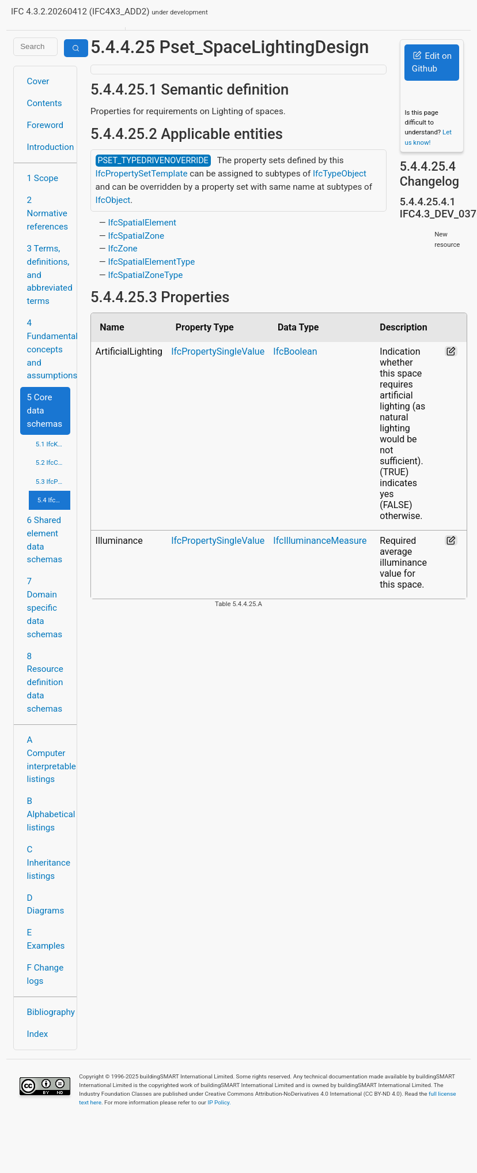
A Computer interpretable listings (48, 759)
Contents (44, 103)
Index (37, 1034)
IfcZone (122, 248)
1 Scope (43, 178)
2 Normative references (48, 213)
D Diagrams (46, 904)
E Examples (46, 939)
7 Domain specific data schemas (45, 607)
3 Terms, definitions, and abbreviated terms (48, 274)
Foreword (45, 125)
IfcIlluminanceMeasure (319, 540)
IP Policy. (218, 1102)
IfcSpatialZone (136, 236)
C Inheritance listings (48, 862)
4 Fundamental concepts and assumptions (48, 349)
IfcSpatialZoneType (145, 275)
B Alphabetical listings (48, 814)
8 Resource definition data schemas (45, 682)
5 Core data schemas (45, 410)
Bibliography (48, 1012)
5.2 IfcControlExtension (53, 462)
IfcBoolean (295, 351)
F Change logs (45, 974)
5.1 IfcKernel (53, 444)
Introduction (48, 147)
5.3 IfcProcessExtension (53, 482)
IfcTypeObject (339, 173)
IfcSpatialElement (142, 222)
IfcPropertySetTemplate (142, 173)
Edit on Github (432, 62)
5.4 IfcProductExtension (53, 500)
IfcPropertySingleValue (217, 351)
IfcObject (113, 200)
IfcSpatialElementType (151, 262)
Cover (38, 81)
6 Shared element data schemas (45, 540)
